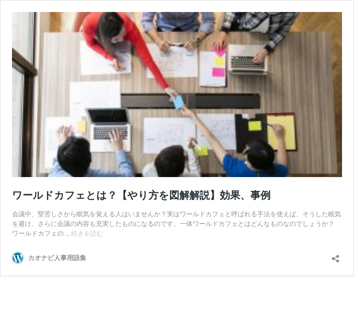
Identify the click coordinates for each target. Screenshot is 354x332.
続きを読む (87, 233)
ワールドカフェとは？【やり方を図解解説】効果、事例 (141, 195)
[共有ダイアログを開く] (335, 256)
